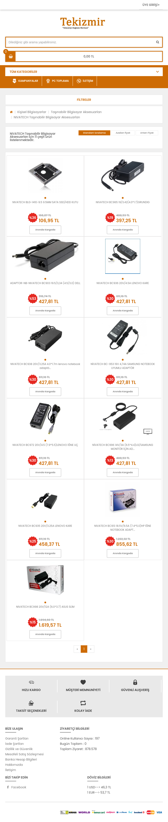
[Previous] (77, 649)
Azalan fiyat (123, 132)
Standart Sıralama (94, 132)
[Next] (90, 649)
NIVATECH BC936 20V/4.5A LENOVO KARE (123, 283)
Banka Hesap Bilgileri (21, 759)
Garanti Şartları (16, 738)
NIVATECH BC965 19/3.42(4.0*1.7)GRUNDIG (123, 202)
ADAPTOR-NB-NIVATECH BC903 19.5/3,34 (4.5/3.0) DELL (45, 283)
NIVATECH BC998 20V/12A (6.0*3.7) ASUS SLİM (45, 607)
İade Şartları (14, 744)
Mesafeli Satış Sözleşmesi (24, 754)
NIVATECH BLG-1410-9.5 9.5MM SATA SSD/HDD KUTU (45, 202)
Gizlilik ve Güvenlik (19, 749)
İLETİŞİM (85, 81)
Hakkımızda (14, 765)
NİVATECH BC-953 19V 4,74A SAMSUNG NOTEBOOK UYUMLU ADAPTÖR (123, 366)
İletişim (10, 770)
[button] (84, 100)
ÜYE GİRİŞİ (150, 5)
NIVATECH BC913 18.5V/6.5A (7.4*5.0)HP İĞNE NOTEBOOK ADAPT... (122, 528)
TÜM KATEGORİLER (23, 72)
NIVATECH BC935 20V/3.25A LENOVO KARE (45, 526)
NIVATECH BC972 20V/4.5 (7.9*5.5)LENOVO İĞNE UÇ (45, 445)
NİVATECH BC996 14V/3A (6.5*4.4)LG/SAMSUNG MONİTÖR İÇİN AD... (122, 447)
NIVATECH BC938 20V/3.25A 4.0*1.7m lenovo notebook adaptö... (45, 366)
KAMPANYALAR (25, 81)
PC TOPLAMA (57, 81)
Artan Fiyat (147, 132)
